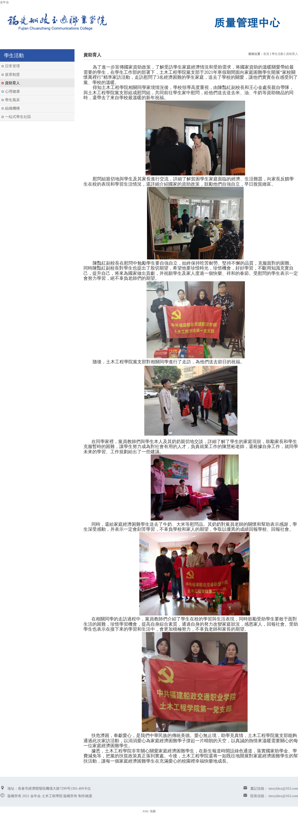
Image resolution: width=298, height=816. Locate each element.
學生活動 (278, 54)
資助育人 (292, 54)
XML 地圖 (148, 811)
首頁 (266, 54)
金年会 (4, 2)
